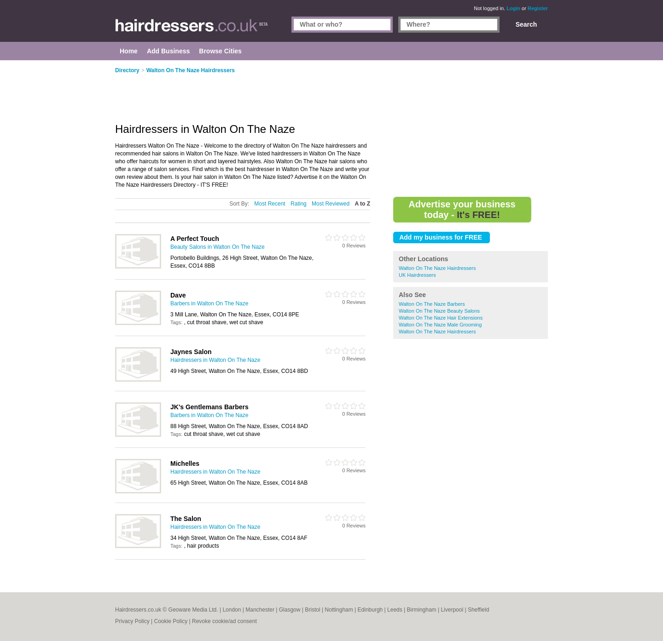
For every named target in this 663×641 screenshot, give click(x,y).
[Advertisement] (470, 128)
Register (538, 8)
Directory (127, 70)
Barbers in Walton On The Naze (209, 303)
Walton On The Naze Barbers (432, 304)
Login (513, 8)
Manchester (259, 610)
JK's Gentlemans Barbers (209, 407)
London (231, 610)
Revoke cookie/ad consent (224, 621)
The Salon (185, 518)
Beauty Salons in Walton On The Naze (217, 247)
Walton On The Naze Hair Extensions (441, 317)
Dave (178, 295)
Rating (299, 203)
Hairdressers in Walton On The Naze (215, 360)
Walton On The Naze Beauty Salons (439, 311)
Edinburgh (370, 610)
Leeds (394, 610)
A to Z (362, 203)
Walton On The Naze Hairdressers (437, 268)
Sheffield (478, 610)
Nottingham (339, 610)
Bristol (312, 610)
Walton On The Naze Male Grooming (440, 324)
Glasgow (290, 610)
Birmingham (421, 610)
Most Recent (269, 203)
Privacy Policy (132, 621)
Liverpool (452, 610)
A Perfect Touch (194, 238)
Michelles (184, 463)
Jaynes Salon (191, 351)
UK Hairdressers (417, 275)
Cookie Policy (170, 621)
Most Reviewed (330, 203)
